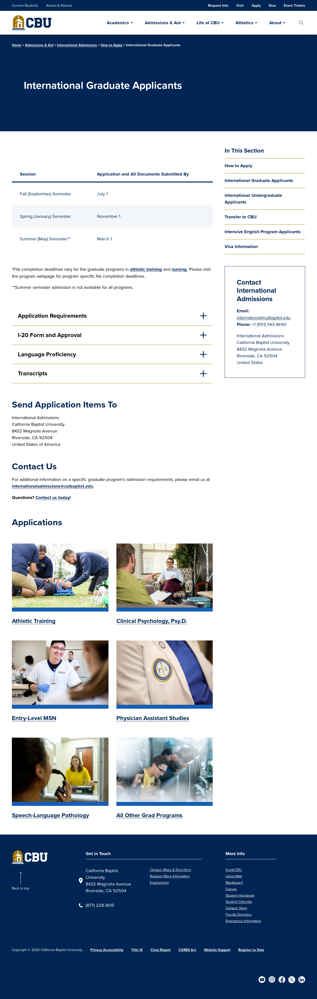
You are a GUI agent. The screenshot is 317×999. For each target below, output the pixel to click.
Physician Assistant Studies (152, 718)
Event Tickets (294, 5)
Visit (240, 5)
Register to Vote (251, 950)
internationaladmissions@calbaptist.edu (52, 486)
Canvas (231, 888)
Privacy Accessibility (106, 950)
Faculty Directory (239, 914)
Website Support (217, 950)
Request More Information (170, 876)
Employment (159, 882)
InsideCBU (234, 869)
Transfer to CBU (241, 217)
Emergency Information (243, 920)
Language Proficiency (47, 354)
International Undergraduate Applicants (253, 198)
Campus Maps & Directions (170, 869)
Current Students (25, 5)
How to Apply (111, 45)
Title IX (137, 950)
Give (272, 5)
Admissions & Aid (163, 23)
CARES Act (187, 950)
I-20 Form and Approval (49, 335)
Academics (118, 23)
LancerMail (234, 876)
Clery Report (161, 950)
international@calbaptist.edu (264, 318)
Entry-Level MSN (34, 718)
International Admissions (77, 45)
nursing (179, 269)
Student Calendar (239, 901)
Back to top (20, 888)
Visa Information (241, 246)
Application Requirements (52, 315)
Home (16, 45)
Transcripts (32, 373)
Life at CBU (208, 23)
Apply (256, 5)
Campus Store (236, 908)
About (275, 23)
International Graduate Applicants (259, 180)
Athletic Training (33, 620)
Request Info (218, 5)
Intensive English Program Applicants (263, 231)
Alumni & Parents (59, 5)
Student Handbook (240, 895)
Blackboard (234, 882)
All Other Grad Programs (149, 815)
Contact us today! (53, 497)
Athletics (244, 23)
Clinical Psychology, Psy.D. (151, 620)
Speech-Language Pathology (50, 815)
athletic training (146, 269)
